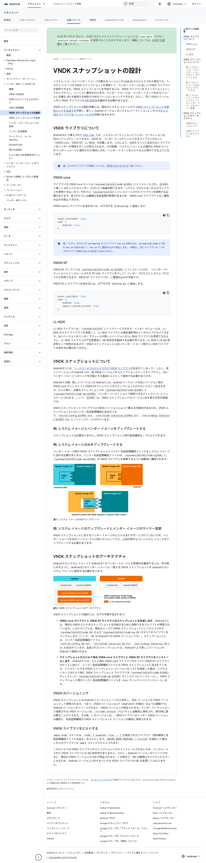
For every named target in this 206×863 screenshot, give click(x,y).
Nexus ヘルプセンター (164, 818)
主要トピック (85, 59)
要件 (49, 813)
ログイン (196, 3)
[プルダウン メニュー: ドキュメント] (45, 4)
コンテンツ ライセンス (100, 779)
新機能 (7, 20)
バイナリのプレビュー (58, 823)
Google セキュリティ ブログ (114, 823)
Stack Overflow (161, 833)
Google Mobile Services (165, 828)
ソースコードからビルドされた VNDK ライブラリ (102, 368)
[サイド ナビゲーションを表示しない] (38, 857)
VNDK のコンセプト (116, 165)
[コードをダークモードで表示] (164, 215)
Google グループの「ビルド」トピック (119, 836)
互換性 (92, 20)
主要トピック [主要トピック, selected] (74, 20)
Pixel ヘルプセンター (163, 813)
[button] (19, 50)
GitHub (50, 838)
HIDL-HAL (89, 135)
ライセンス (101, 852)
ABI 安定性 (91, 100)
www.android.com (162, 823)
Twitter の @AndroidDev (112, 813)
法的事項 (88, 852)
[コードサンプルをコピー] (168, 215)
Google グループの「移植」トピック (118, 841)
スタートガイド (28, 20)
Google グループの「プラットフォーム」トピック (124, 829)
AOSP (56, 59)
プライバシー (117, 852)
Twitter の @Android (110, 807)
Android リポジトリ (57, 807)
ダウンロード (53, 818)
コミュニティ (74, 852)
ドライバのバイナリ (57, 833)
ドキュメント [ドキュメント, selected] (34, 3)
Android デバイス (114, 20)
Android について (56, 852)
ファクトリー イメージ (58, 828)
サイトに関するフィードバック (142, 852)
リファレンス (162, 20)
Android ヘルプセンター (165, 807)
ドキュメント (11, 12)
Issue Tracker (159, 838)
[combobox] (138, 4)
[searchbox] (21, 30)
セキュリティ (51, 20)
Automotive (139, 20)
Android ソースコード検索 (67, 3)
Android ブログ (107, 818)
